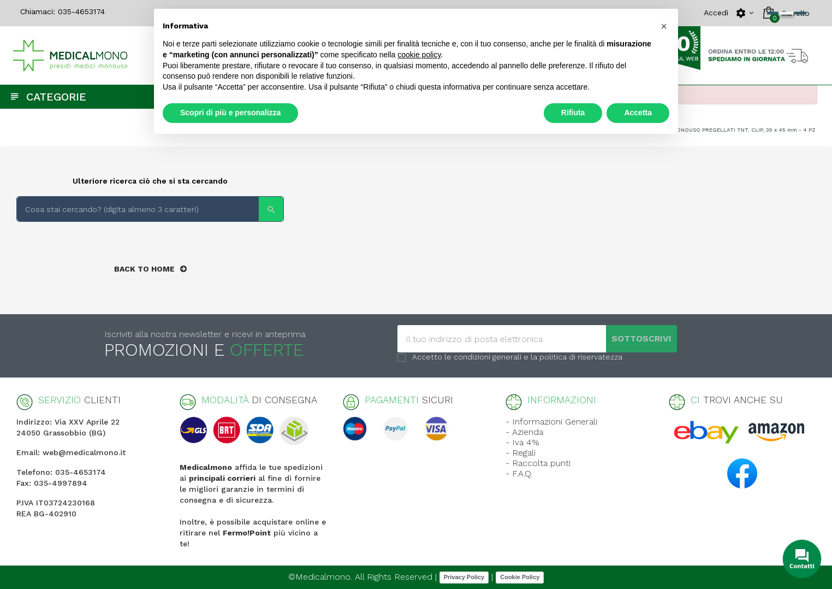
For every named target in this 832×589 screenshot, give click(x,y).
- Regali (521, 452)
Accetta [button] (638, 112)
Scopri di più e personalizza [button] (230, 112)
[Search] (150, 209)
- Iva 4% (522, 442)
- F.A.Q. (519, 473)
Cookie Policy (519, 577)
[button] (664, 26)
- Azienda (524, 432)
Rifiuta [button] (573, 112)
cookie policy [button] (419, 54)
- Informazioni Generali (551, 421)
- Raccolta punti (538, 463)
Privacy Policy (464, 577)
